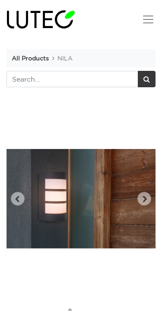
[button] (17, 199)
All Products (30, 58)
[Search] (147, 79)
